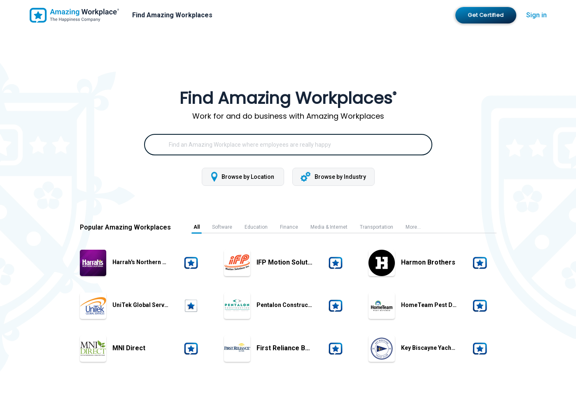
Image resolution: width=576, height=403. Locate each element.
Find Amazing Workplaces (172, 15)
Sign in (536, 15)
